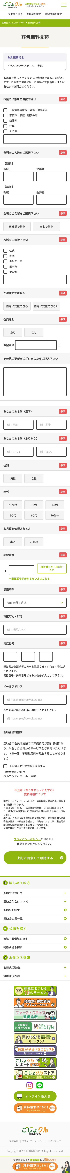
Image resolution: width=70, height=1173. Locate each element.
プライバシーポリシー (27, 839)
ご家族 (34, 542)
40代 (55, 505)
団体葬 (13, 120)
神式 (11, 256)
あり (13, 332)
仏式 (11, 250)
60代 (34, 515)
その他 (13, 131)
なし (34, 332)
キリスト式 (15, 261)
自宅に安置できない (46, 306)
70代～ (55, 515)
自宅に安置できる (17, 306)
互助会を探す (11, 910)
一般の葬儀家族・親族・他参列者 (28, 110)
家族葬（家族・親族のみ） (24, 115)
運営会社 (13, 1141)
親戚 (6, 169)
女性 (34, 478)
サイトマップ (54, 1141)
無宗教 (13, 266)
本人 (13, 542)
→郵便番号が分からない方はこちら (29, 578)
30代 (34, 505)
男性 (13, 478)
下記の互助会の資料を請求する (27, 766)
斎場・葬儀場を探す (15, 938)
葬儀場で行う (17, 226)
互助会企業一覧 (12, 918)
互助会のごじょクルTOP (13, 22)
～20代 (13, 505)
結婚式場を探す (12, 947)
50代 (13, 515)
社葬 (11, 126)
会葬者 (40, 169)
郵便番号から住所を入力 (51, 568)
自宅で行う (46, 226)
